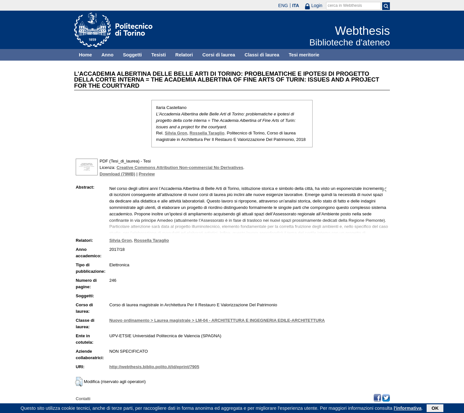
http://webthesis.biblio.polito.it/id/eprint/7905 (154, 366)
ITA (295, 5)
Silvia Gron (176, 133)
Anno (107, 54)
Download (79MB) (117, 174)
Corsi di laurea (218, 54)
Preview (147, 174)
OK (435, 408)
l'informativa (408, 408)
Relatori (184, 54)
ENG (283, 5)
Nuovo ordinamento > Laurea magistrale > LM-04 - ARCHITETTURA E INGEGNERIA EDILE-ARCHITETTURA (217, 320)
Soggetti (132, 54)
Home (85, 54)
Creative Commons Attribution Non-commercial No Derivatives (180, 167)
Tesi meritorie (304, 54)
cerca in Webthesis (345, 5)
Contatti (83, 398)
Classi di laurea (262, 54)
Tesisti (158, 54)
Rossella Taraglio (206, 133)
